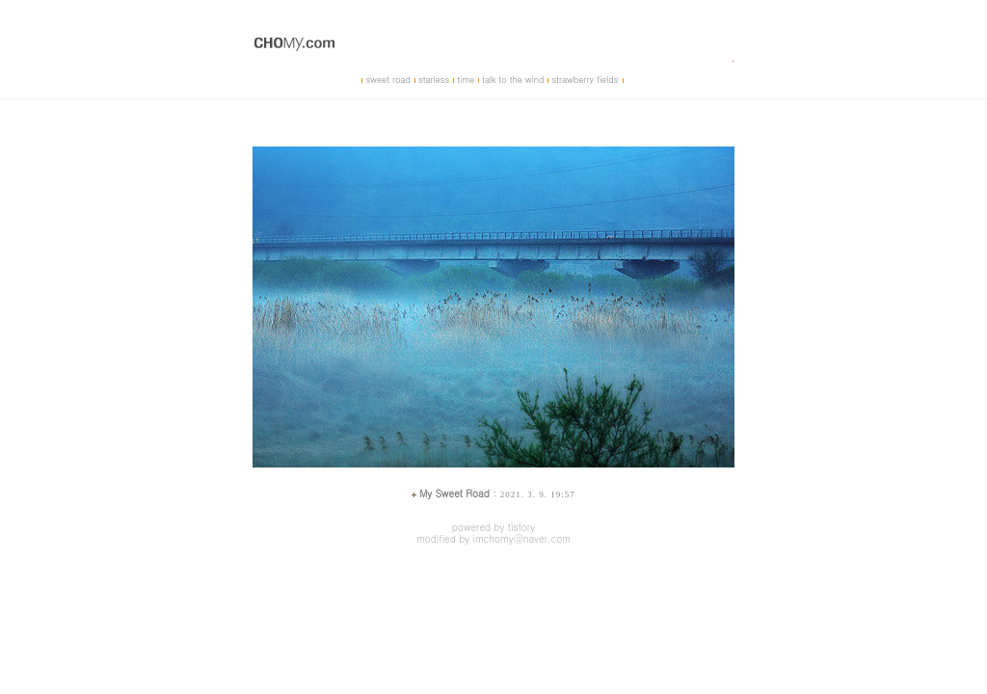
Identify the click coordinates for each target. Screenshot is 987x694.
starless (433, 79)
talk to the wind (513, 79)
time (465, 79)
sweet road (387, 79)
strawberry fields (584, 79)
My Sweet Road (454, 493)
